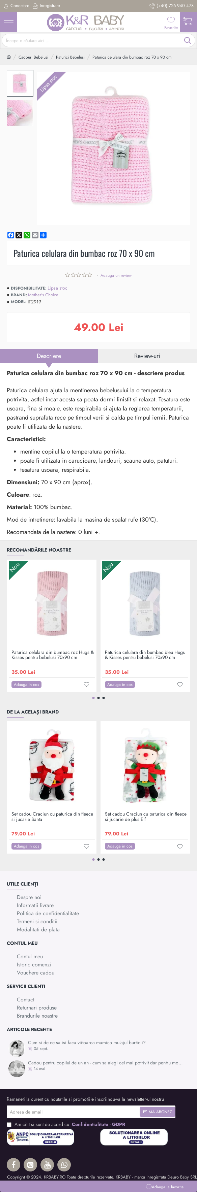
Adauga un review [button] (116, 275)
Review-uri (147, 356)
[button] (165, 1187)
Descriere (49, 356)
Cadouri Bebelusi (33, 57)
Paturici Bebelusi (70, 57)
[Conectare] (16, 6)
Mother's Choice (43, 295)
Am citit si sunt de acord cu (66, 1124)
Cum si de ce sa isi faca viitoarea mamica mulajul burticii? (87, 1042)
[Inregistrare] (46, 6)
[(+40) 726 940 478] (171, 6)
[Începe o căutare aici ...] (187, 40)
